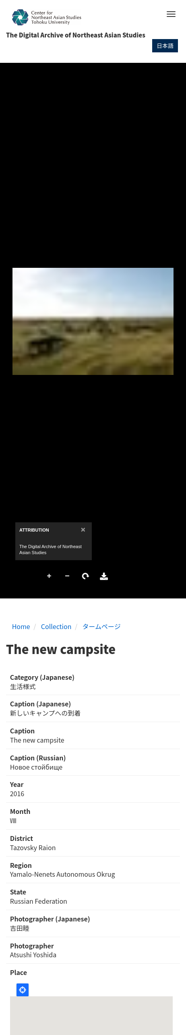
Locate (23, 989)
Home (21, 626)
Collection (56, 626)
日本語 (165, 45)
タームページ (102, 626)
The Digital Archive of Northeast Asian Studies (75, 35)
